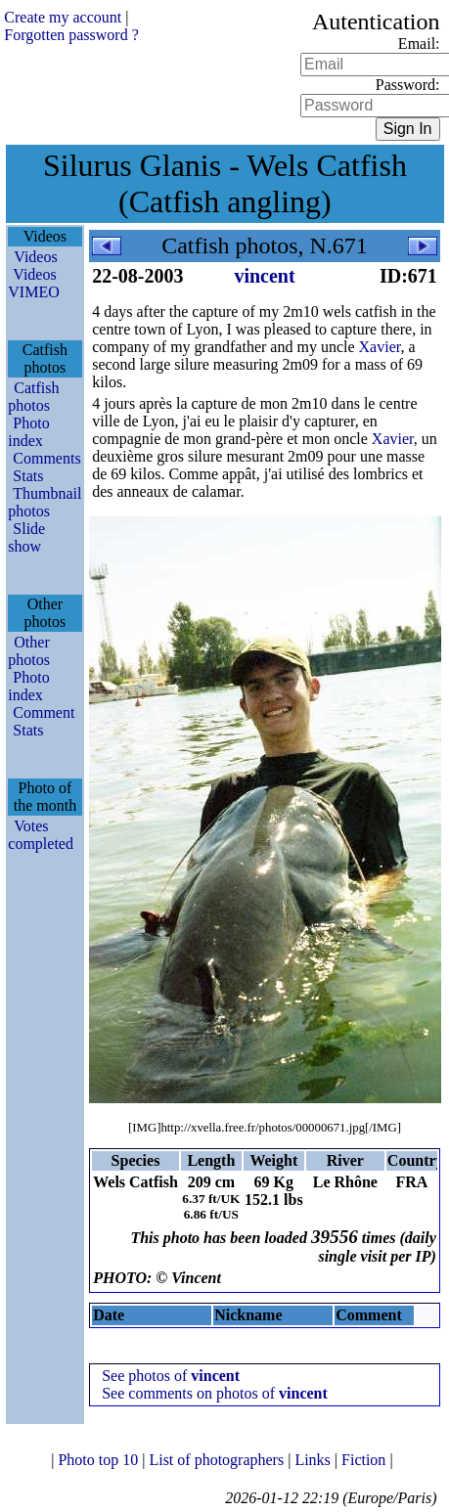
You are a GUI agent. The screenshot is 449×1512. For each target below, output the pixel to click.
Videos (35, 256)
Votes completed (40, 835)
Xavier (380, 346)
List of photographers (218, 1459)
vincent (264, 276)
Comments (46, 458)
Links (314, 1459)
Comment (43, 712)
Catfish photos (33, 396)
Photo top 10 (100, 1459)
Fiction (365, 1459)
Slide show (26, 537)
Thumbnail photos (44, 502)
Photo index (28, 432)
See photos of (171, 1375)
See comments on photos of (215, 1393)
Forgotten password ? (71, 34)
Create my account (62, 17)
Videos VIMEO (33, 283)
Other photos (29, 651)
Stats (28, 475)
